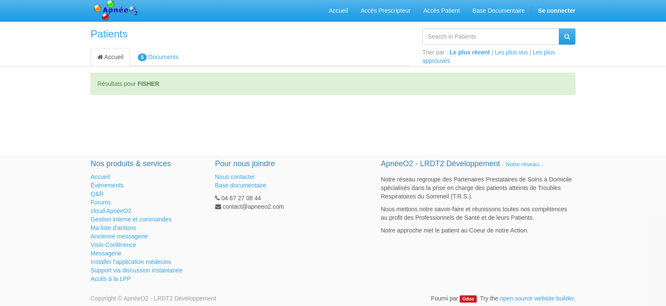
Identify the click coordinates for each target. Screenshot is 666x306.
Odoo (468, 298)
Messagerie (106, 253)
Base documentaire (241, 185)
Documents (158, 57)
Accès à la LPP (111, 278)
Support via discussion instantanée (136, 270)
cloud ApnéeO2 (111, 210)
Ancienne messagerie (119, 236)
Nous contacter (235, 176)
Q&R (97, 193)
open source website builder (537, 298)
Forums (101, 202)
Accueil (110, 57)
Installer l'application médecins (131, 261)
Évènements (107, 185)
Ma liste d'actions (113, 227)
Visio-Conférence (113, 244)
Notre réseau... (525, 164)
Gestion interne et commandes (131, 219)
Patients (109, 34)
